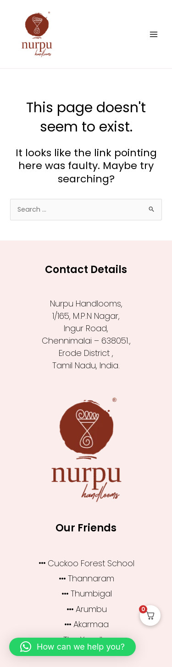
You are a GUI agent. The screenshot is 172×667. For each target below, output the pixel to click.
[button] (72, 647)
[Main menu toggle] (153, 34)
